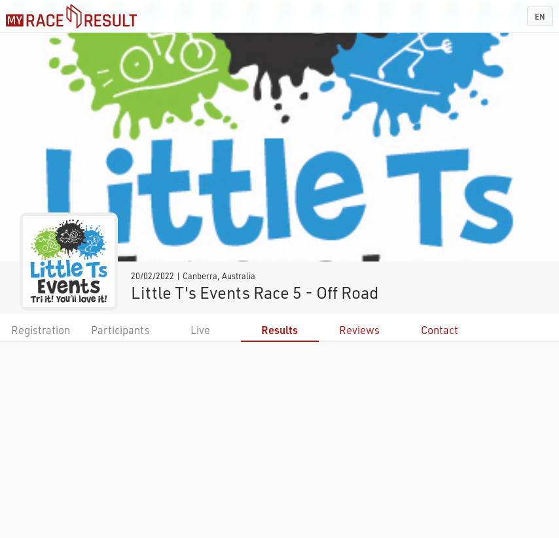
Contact (439, 330)
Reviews (359, 330)
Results (279, 330)
